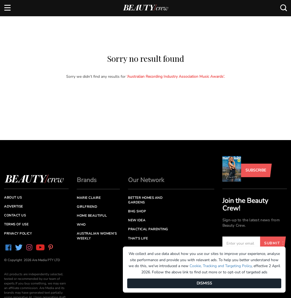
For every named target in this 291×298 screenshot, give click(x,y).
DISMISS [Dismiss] (204, 283)
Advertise (13, 206)
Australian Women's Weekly (97, 235)
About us (13, 197)
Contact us (15, 215)
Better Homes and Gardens (145, 200)
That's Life (138, 238)
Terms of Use (16, 224)
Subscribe (255, 170)
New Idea (136, 220)
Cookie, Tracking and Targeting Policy (221, 265)
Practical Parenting (148, 229)
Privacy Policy (18, 233)
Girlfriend (87, 207)
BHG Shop (137, 211)
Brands (87, 180)
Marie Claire (89, 198)
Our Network (146, 180)
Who (81, 224)
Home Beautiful (92, 215)
